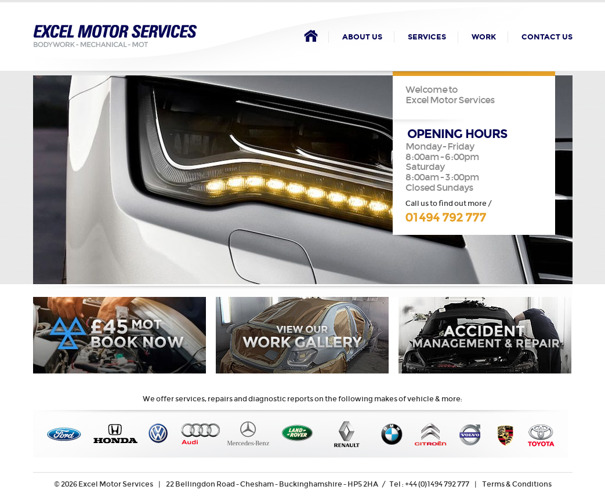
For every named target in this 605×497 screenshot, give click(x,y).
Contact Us (547, 37)
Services (427, 37)
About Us (362, 37)
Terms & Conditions (517, 484)
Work (484, 37)
